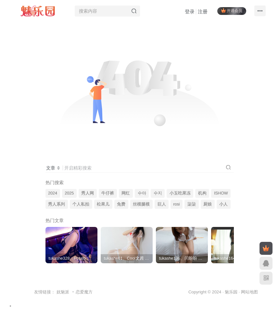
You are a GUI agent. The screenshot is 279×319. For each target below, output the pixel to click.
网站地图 (249, 291)
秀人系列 (56, 204)
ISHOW (221, 193)
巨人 (162, 204)
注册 (203, 11)
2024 (52, 193)
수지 (158, 193)
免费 (121, 204)
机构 (202, 193)
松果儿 (103, 204)
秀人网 (87, 193)
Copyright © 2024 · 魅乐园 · (214, 291)
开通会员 (231, 10)
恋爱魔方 (84, 291)
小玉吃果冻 (180, 193)
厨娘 (207, 204)
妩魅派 (63, 291)
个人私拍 (80, 204)
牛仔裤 (107, 193)
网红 (125, 193)
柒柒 (191, 204)
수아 (142, 193)
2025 (69, 193)
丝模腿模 (141, 204)
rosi (176, 204)
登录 (190, 11)
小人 (223, 204)
